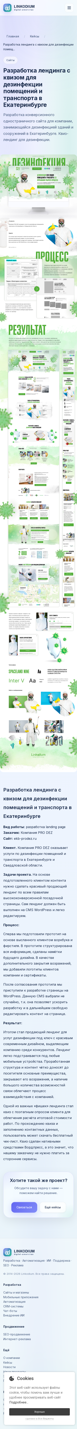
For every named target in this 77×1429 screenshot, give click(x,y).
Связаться (24, 1207)
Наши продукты (14, 1371)
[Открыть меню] (69, 7)
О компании (11, 1358)
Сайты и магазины (16, 1292)
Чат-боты (10, 1311)
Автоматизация (14, 1301)
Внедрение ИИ (13, 1315)
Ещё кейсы (53, 1207)
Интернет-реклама (17, 1339)
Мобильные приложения (20, 1297)
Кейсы (34, 36)
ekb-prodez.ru (25, 838)
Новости (9, 1367)
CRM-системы (13, 1306)
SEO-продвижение (16, 1334)
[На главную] (19, 8)
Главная (13, 36)
